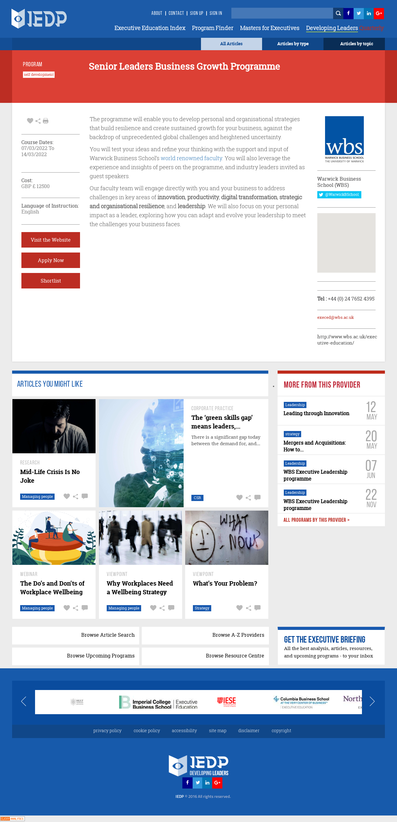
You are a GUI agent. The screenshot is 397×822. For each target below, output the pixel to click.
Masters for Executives (269, 28)
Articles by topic (356, 43)
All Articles (231, 43)
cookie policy (147, 730)
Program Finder (212, 28)
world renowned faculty (191, 158)
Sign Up (196, 13)
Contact (176, 13)
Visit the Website (51, 239)
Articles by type (293, 43)
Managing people (37, 496)
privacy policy (107, 730)
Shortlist (51, 280)
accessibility (184, 730)
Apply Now (51, 260)
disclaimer (249, 730)
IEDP (203, 796)
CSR (197, 497)
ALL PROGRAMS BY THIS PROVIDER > (316, 520)
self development (39, 74)
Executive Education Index (149, 28)
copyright (281, 730)
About (157, 13)
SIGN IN (216, 13)
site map (217, 730)
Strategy (202, 608)
